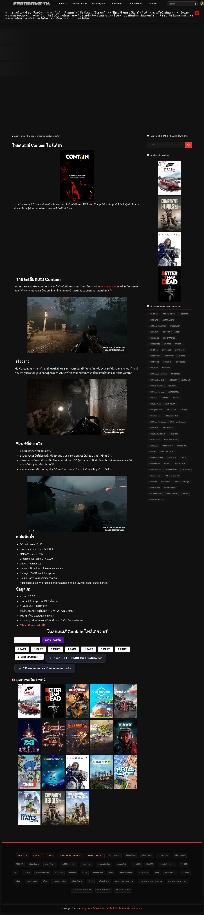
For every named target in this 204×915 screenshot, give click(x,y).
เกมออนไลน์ (173, 434)
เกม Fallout (171, 458)
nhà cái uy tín (167, 891)
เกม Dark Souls (155, 494)
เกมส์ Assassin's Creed (158, 374)
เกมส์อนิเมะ (167, 362)
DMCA (54, 856)
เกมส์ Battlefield (170, 440)
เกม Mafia (152, 452)
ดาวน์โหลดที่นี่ (53, 640)
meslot (38, 865)
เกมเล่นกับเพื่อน (170, 488)
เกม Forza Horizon (177, 422)
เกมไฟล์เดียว (153, 314)
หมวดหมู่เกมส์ (99, 4)
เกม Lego (183, 410)
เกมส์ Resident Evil (156, 380)
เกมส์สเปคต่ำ (175, 326)
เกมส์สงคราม (179, 350)
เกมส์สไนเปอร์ (154, 488)
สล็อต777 (183, 865)
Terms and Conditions (76, 856)
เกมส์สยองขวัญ (154, 344)
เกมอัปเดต (186, 470)
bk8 (55, 873)
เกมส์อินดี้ (166, 332)
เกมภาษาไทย (154, 338)
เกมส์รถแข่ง (166, 350)
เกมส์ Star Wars (155, 404)
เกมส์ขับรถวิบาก (155, 470)
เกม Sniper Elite (155, 476)
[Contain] (77, 352)
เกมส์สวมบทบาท (168, 320)
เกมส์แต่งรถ (181, 446)
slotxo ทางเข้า (92, 865)
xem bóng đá (146, 891)
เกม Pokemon (154, 416)
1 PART (22, 649)
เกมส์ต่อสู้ (167, 344)
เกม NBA (167, 464)
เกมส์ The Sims (169, 428)
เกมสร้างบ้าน (154, 428)
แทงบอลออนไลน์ (86, 873)
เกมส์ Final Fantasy (156, 392)
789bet (42, 873)
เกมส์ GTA (176, 398)
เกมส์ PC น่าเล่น (79, 4)
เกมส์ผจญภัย (153, 320)
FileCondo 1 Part (27, 640)
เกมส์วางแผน (154, 332)
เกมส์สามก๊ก (175, 374)
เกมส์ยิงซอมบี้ (154, 362)
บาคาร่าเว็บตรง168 (24, 873)
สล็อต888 (119, 873)
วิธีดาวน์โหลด (136, 4)
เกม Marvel (185, 380)
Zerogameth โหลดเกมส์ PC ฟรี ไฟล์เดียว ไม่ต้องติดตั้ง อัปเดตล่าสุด (111, 910)
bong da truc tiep (95, 891)
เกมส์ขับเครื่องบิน (171, 470)
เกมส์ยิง (176, 332)
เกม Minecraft (154, 464)
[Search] (195, 4)
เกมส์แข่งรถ (172, 380)
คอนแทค (153, 4)
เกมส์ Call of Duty (156, 386)
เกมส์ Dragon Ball (171, 416)
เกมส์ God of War (167, 452)
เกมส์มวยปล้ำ (170, 404)
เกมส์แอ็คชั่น (183, 314)
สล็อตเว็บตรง (142, 856)
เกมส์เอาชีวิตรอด (169, 338)
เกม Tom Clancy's (173, 476)
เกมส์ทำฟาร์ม (169, 356)
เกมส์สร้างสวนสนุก (182, 482)
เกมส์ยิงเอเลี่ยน (173, 392)
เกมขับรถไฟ (171, 386)
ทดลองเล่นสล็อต (132, 865)
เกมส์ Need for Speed (157, 422)
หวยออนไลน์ (151, 865)
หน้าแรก (63, 4)
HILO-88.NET (124, 856)
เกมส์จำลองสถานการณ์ (157, 326)
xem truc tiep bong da (66, 891)
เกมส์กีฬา (178, 344)
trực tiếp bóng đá (122, 891)
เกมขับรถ (181, 356)
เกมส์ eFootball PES (157, 434)
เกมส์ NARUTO (180, 464)
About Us (23, 856)
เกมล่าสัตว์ (153, 482)
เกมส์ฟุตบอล (153, 368)
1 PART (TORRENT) (29, 656)
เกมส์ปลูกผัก (180, 362)
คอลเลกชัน (118, 4)
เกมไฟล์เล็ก (153, 350)
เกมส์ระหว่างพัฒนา (156, 500)
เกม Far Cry (171, 410)
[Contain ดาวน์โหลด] (77, 434)
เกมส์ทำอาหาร (167, 446)
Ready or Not (109, 286)
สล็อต (132, 873)
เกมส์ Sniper (165, 482)
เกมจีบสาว (166, 368)
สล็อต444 (168, 865)
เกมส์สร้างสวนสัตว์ (156, 458)
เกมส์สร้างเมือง (154, 356)
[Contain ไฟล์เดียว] (77, 531)
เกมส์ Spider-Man (155, 410)
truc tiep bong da (37, 891)
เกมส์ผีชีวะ (165, 398)
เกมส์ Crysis (153, 446)
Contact (39, 856)
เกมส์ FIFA (153, 398)
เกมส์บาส (184, 494)
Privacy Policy (103, 856)
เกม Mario (184, 458)
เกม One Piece (154, 440)
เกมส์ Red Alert (171, 494)
